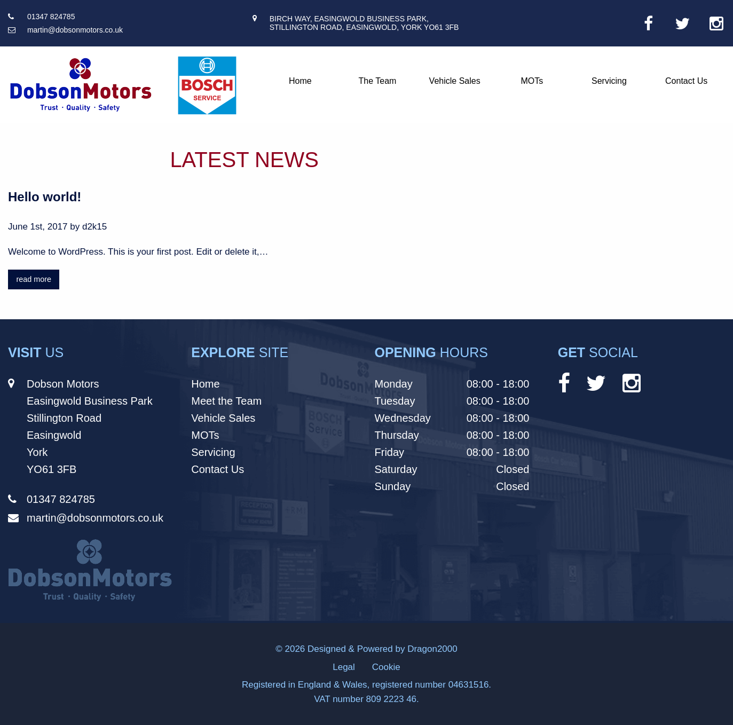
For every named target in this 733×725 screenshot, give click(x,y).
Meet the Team (226, 401)
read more (33, 279)
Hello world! (44, 197)
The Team (378, 80)
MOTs (532, 80)
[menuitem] (300, 81)
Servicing (609, 80)
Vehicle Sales (454, 80)
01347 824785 (51, 16)
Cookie (386, 667)
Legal (344, 667)
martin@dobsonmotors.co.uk (75, 30)
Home (300, 80)
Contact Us (686, 80)
